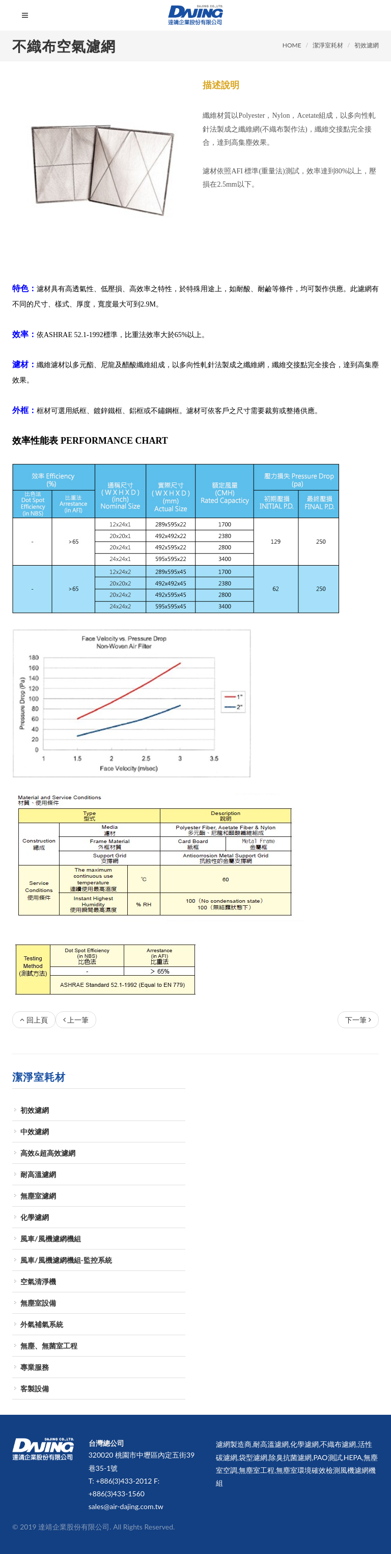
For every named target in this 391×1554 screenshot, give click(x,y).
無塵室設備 (38, 1302)
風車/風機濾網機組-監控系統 (66, 1260)
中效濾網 (34, 1131)
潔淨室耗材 (328, 45)
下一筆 (358, 1019)
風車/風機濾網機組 (50, 1238)
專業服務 (34, 1367)
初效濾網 (366, 45)
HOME (292, 45)
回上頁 (34, 1019)
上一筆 (76, 1019)
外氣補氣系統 (41, 1324)
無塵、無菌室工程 (48, 1345)
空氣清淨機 (38, 1281)
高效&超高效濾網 (47, 1153)
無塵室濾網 (38, 1195)
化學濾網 (34, 1217)
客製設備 (34, 1388)
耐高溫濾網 (38, 1174)
